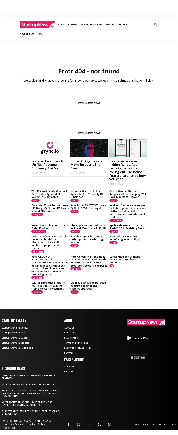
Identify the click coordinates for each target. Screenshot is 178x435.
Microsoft (38, 251)
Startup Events (68, 24)
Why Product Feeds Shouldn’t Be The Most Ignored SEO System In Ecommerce (49, 194)
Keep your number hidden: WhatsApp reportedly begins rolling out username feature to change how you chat (127, 170)
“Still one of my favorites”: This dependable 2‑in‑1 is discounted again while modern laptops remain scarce (50, 242)
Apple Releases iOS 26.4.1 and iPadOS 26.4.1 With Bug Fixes (127, 227)
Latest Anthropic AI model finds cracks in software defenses (125, 259)
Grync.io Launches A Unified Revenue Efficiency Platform (47, 164)
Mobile (75, 231)
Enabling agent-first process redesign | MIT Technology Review (87, 239)
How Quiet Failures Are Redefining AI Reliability (124, 238)
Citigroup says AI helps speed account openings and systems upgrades (88, 285)
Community (39, 231)
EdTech (76, 268)
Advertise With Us (31, 33)
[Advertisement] (89, 8)
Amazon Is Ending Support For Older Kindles (49, 227)
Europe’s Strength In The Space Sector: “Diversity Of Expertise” (86, 194)
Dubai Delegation (92, 24)
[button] (155, 24)
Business (37, 277)
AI (112, 265)
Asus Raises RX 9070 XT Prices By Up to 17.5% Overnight (88, 206)
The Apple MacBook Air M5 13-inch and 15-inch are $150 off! (88, 227)
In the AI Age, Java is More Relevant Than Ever (86, 164)
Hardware (116, 220)
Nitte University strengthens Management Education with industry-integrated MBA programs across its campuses (88, 261)
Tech (35, 200)
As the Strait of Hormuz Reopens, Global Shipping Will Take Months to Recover (127, 194)
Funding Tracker (116, 24)
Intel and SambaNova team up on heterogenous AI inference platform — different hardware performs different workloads (127, 211)
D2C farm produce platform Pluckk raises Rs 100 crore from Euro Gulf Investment (48, 285)
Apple (114, 231)
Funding (37, 292)
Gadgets (37, 214)
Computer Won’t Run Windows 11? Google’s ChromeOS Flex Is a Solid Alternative (50, 208)
